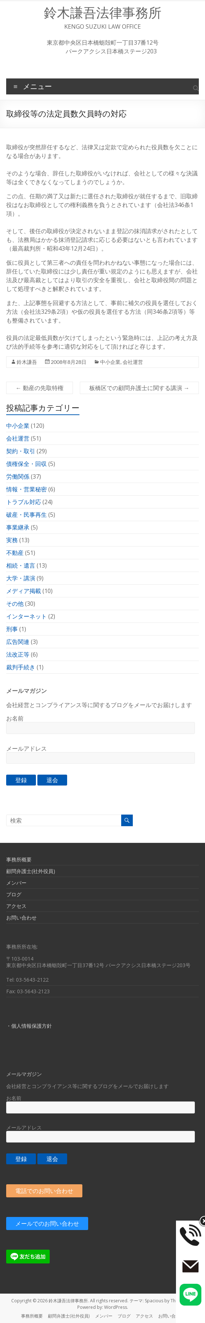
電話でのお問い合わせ (44, 1191)
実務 (12, 540)
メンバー (16, 882)
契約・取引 (20, 451)
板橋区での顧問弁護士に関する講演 (139, 388)
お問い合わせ (21, 917)
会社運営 (133, 362)
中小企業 (110, 362)
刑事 (12, 629)
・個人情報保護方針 (29, 1025)
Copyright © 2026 (30, 1301)
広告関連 (17, 642)
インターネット (26, 616)
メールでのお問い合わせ (47, 1223)
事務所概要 (19, 859)
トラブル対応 (23, 502)
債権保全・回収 (26, 464)
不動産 (15, 553)
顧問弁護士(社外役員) (30, 871)
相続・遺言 (20, 565)
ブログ (13, 894)
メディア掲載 (23, 591)
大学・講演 (20, 578)
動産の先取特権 (39, 388)
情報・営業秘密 (26, 489)
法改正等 (17, 654)
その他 (15, 604)
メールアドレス (26, 748)
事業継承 (17, 527)
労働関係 (17, 476)
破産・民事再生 (26, 515)
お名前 (15, 718)
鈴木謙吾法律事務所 (102, 13)
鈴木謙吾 (27, 362)
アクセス (16, 905)
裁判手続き (20, 667)
